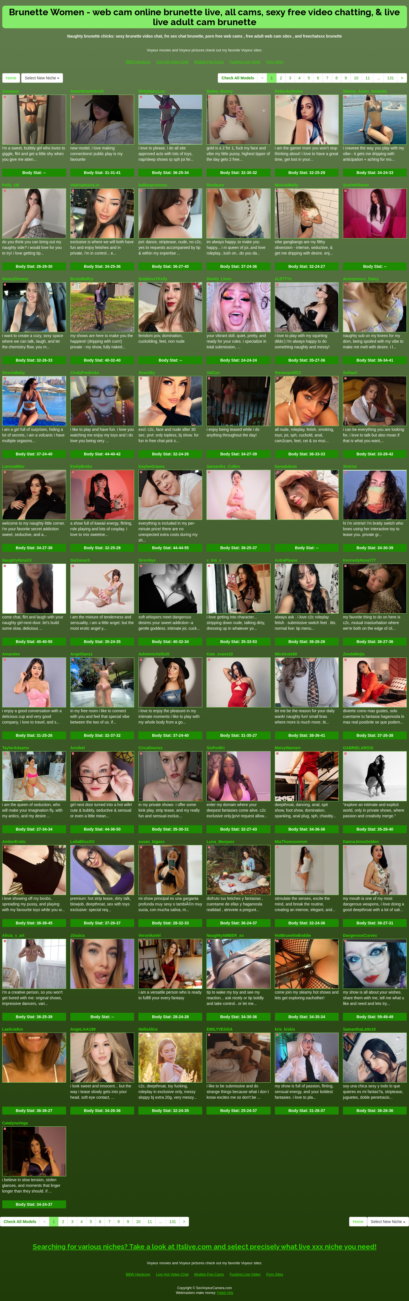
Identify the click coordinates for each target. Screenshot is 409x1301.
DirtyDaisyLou (151, 91)
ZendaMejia (353, 654)
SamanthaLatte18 (359, 1029)
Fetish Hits (225, 1293)
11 (368, 78)
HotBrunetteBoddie (293, 935)
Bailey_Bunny (219, 91)
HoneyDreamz (15, 279)
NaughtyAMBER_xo (224, 935)
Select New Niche (42, 78)
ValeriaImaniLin (84, 185)
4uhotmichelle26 (153, 654)
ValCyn (213, 372)
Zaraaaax (10, 91)
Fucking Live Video (245, 62)
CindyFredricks (84, 372)
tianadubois (286, 466)
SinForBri (215, 748)
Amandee (11, 654)
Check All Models (237, 78)
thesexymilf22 (288, 372)
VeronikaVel (149, 935)
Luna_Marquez (220, 841)
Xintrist (349, 466)
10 (356, 78)
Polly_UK (10, 185)
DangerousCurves (360, 935)
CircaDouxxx (150, 748)
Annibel (77, 748)
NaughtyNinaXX (17, 560)
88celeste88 (286, 654)
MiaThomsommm (291, 841)
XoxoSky (146, 372)
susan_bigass (151, 841)
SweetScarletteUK (87, 91)
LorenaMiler (13, 466)
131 (390, 78)
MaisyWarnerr (288, 748)
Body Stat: (34, 172)
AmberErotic (14, 841)
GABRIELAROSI (358, 748)
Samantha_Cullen (223, 466)
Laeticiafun (12, 1029)
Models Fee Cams (209, 62)
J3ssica (77, 935)
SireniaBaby (13, 372)
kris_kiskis (285, 1029)
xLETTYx (283, 279)
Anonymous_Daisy (360, 279)
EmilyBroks (81, 466)
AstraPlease (286, 560)
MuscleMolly (286, 185)
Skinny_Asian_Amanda (365, 91)
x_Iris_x (213, 560)
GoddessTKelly (152, 279)
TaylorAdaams (15, 748)
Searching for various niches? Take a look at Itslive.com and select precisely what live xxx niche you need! (205, 1247)
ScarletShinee (356, 185)
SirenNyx (147, 560)
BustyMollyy (81, 279)
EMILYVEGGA (219, 1029)
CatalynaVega (15, 1123)
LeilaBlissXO (82, 841)
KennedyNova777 (359, 560)
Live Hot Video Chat (172, 62)
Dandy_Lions (218, 279)
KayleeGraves (151, 466)
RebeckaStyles (289, 91)
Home (11, 78)
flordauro (215, 185)
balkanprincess (152, 185)
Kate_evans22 (219, 654)
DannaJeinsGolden (361, 841)
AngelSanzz (81, 654)
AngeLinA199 (82, 1029)
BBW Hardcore (138, 62)
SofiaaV (350, 372)
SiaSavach (80, 560)
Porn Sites (274, 62)
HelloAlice (148, 1029)
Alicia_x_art (13, 935)
